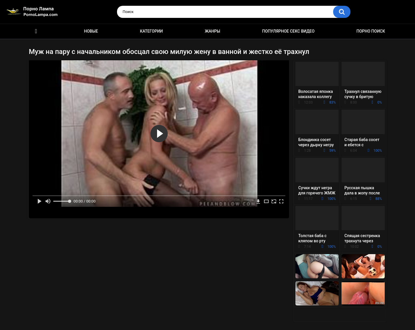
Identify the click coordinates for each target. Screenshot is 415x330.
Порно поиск (370, 31)
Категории (151, 31)
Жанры (212, 31)
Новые (91, 31)
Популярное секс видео (288, 31)
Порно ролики (36, 31)
